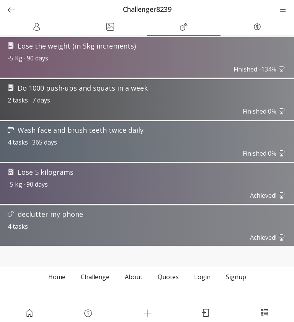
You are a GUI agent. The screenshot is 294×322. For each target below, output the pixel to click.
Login (202, 277)
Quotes (168, 277)
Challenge (95, 277)
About (133, 277)
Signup (236, 277)
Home (56, 277)
